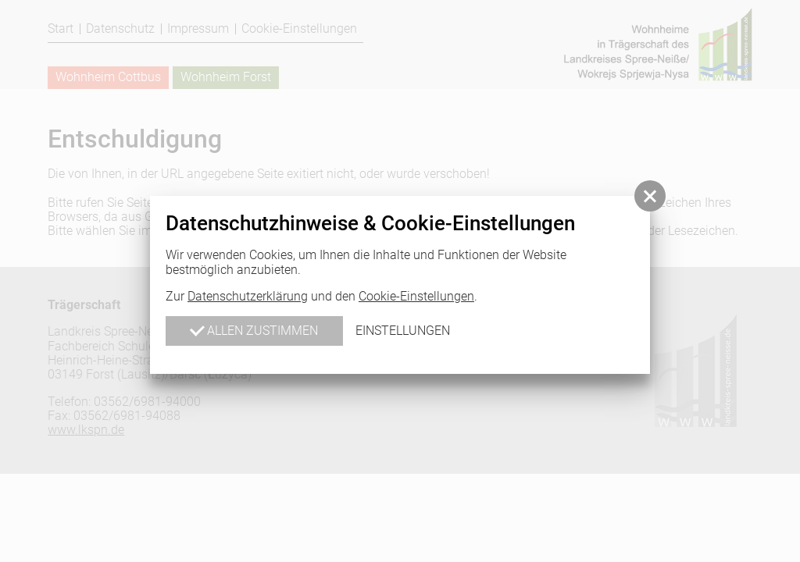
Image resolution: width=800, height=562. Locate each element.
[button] (650, 196)
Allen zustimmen (254, 330)
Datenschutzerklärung (248, 296)
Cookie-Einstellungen (416, 296)
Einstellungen (402, 330)
